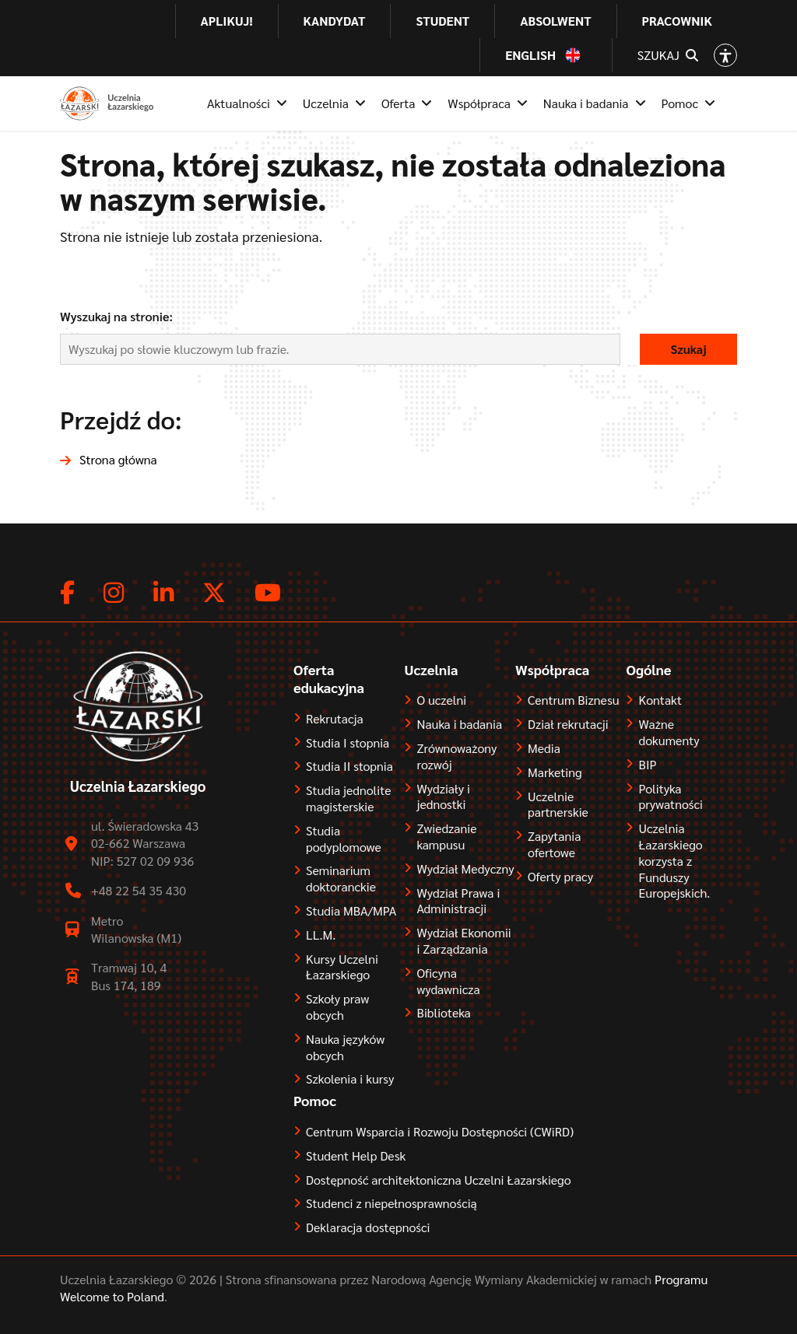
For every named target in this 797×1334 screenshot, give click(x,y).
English (530, 55)
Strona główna (118, 459)
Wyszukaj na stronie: (116, 316)
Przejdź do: (121, 419)
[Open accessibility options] (725, 55)
